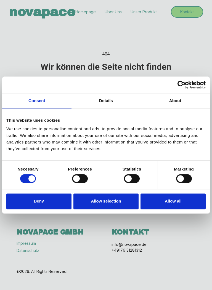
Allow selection (106, 201)
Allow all (173, 201)
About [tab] (175, 100)
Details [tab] (106, 100)
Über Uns (113, 12)
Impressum (26, 243)
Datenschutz (28, 250)
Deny (39, 201)
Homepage (85, 12)
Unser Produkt (144, 12)
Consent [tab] (36, 100)
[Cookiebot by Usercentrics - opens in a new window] (181, 85)
